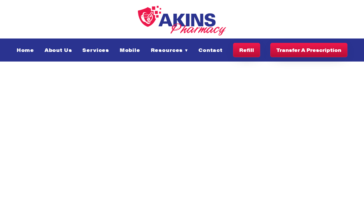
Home (25, 49)
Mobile (130, 49)
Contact (210, 49)
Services (95, 49)
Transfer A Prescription (308, 49)
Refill (246, 49)
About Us (58, 49)
